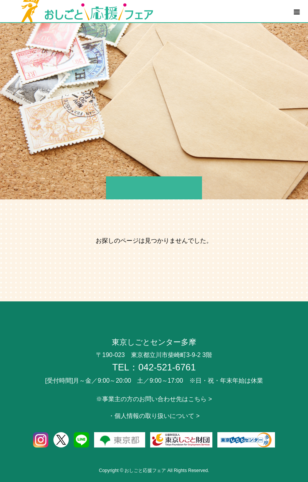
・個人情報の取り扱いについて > (154, 416)
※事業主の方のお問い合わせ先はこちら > (154, 399)
